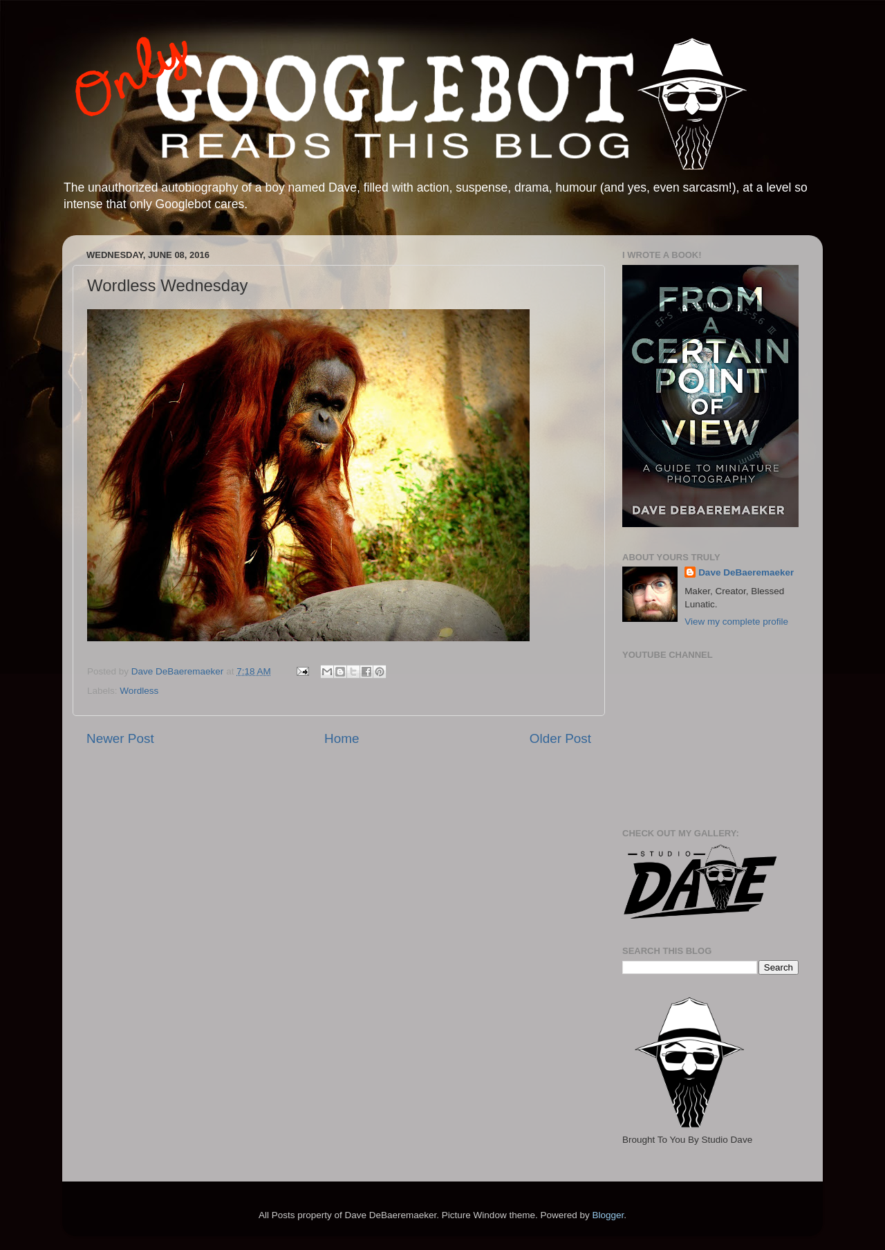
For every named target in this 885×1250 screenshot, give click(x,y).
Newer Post (120, 738)
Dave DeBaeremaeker (746, 572)
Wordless (139, 691)
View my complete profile (736, 621)
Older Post (560, 738)
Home (341, 738)
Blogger (608, 1215)
